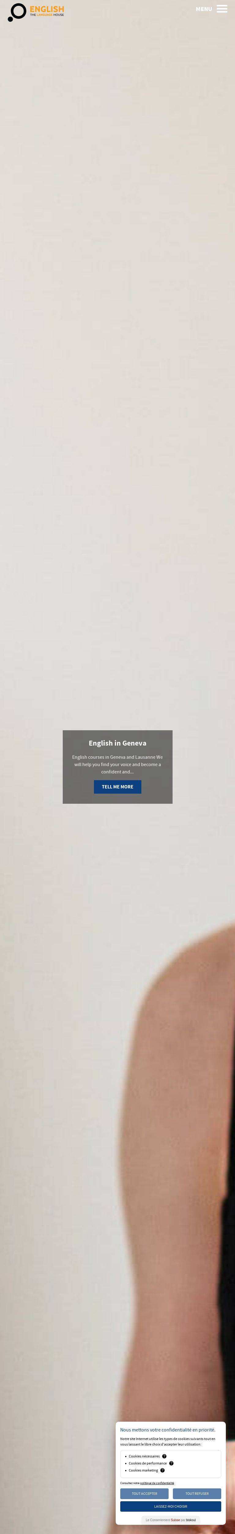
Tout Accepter (144, 1493)
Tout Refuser (197, 1493)
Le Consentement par (171, 1520)
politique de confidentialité (157, 1483)
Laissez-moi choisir (170, 1506)
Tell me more (117, 787)
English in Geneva (118, 743)
